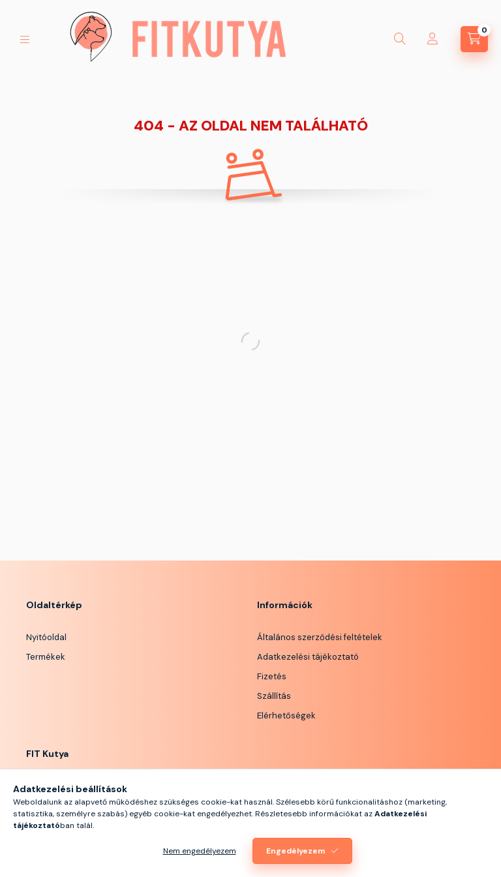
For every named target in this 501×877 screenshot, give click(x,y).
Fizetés (271, 676)
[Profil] (432, 39)
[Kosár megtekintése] (474, 39)
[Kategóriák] (25, 39)
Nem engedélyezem (199, 851)
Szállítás (274, 695)
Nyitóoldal (46, 637)
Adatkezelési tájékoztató (308, 656)
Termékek (45, 656)
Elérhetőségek (286, 715)
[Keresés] (400, 39)
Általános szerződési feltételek (319, 637)
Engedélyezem (295, 851)
